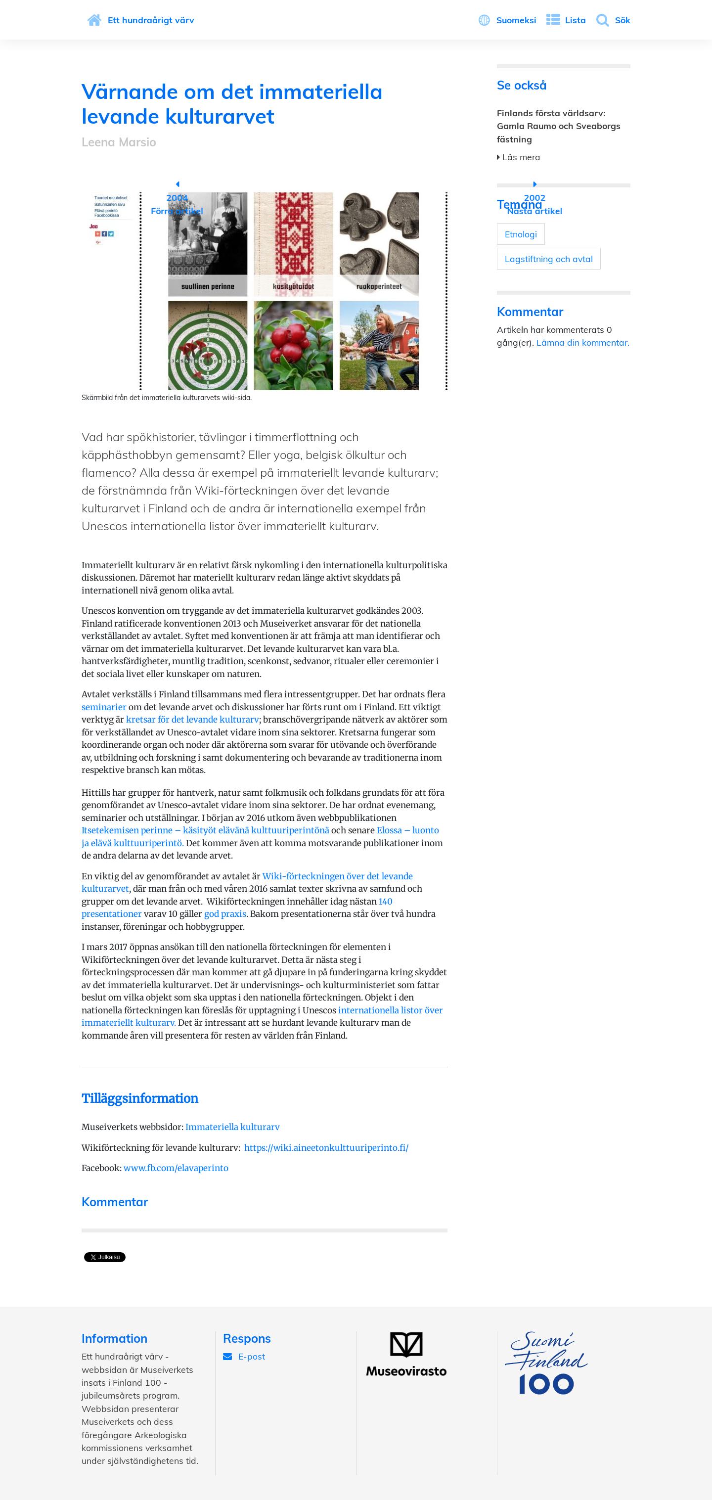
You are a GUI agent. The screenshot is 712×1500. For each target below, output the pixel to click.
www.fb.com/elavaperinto (176, 1168)
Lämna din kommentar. (582, 342)
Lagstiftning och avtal (549, 258)
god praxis (225, 914)
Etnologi (521, 233)
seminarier (104, 707)
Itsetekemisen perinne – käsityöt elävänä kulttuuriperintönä (205, 830)
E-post (244, 1356)
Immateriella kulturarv (232, 1127)
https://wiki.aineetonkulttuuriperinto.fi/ (326, 1147)
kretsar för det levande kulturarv (192, 719)
